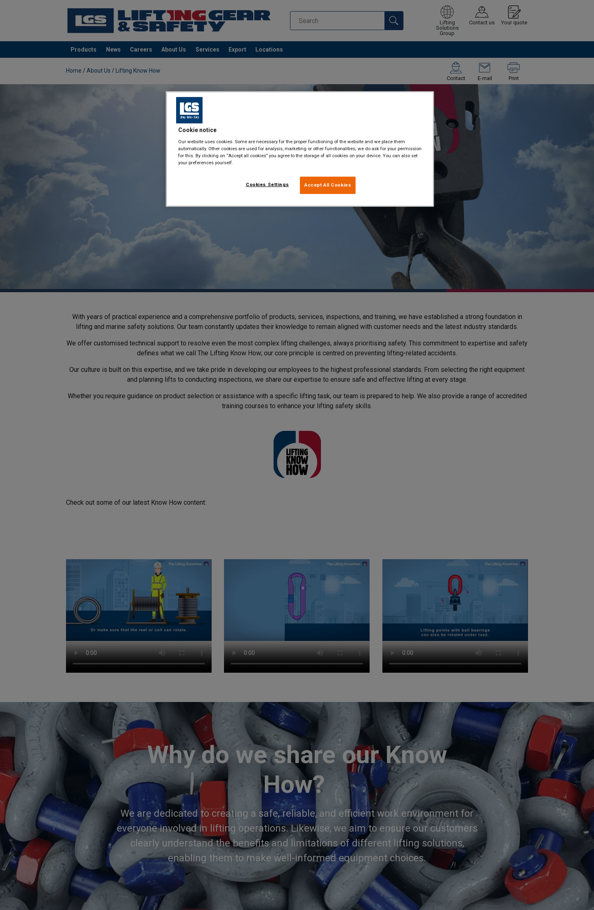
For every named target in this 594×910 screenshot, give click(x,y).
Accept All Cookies (327, 185)
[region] (300, 149)
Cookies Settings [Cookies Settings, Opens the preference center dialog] (267, 184)
